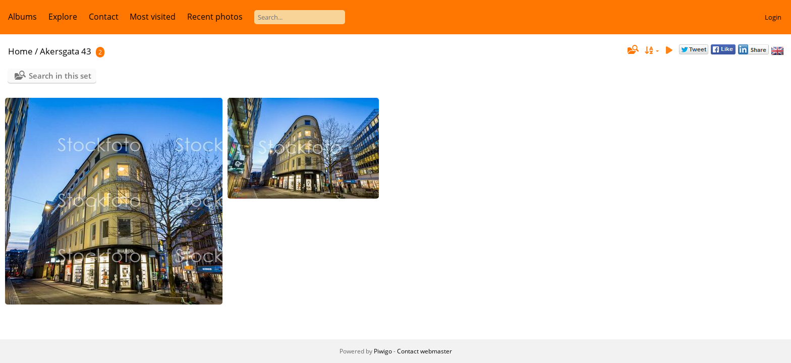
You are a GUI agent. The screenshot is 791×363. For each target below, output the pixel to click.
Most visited (153, 16)
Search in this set (60, 76)
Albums (22, 16)
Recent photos (215, 16)
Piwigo (383, 351)
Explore (62, 16)
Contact (104, 16)
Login (773, 17)
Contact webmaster (424, 351)
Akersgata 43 (65, 51)
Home (20, 51)
